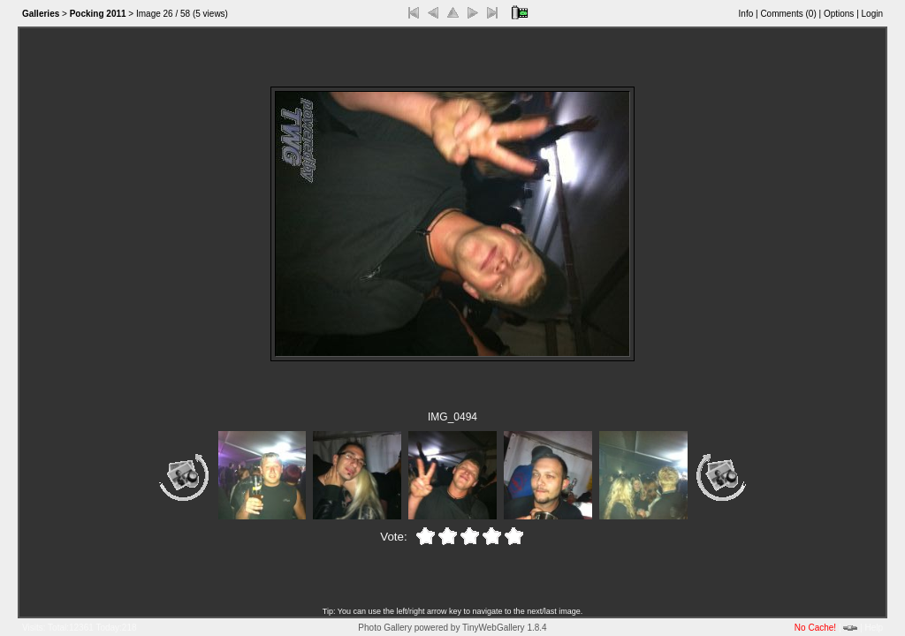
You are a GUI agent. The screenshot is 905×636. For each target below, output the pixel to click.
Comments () (788, 14)
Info (746, 14)
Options (839, 14)
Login (872, 14)
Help (873, 627)
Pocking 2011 (98, 14)
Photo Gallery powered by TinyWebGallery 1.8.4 (452, 627)
